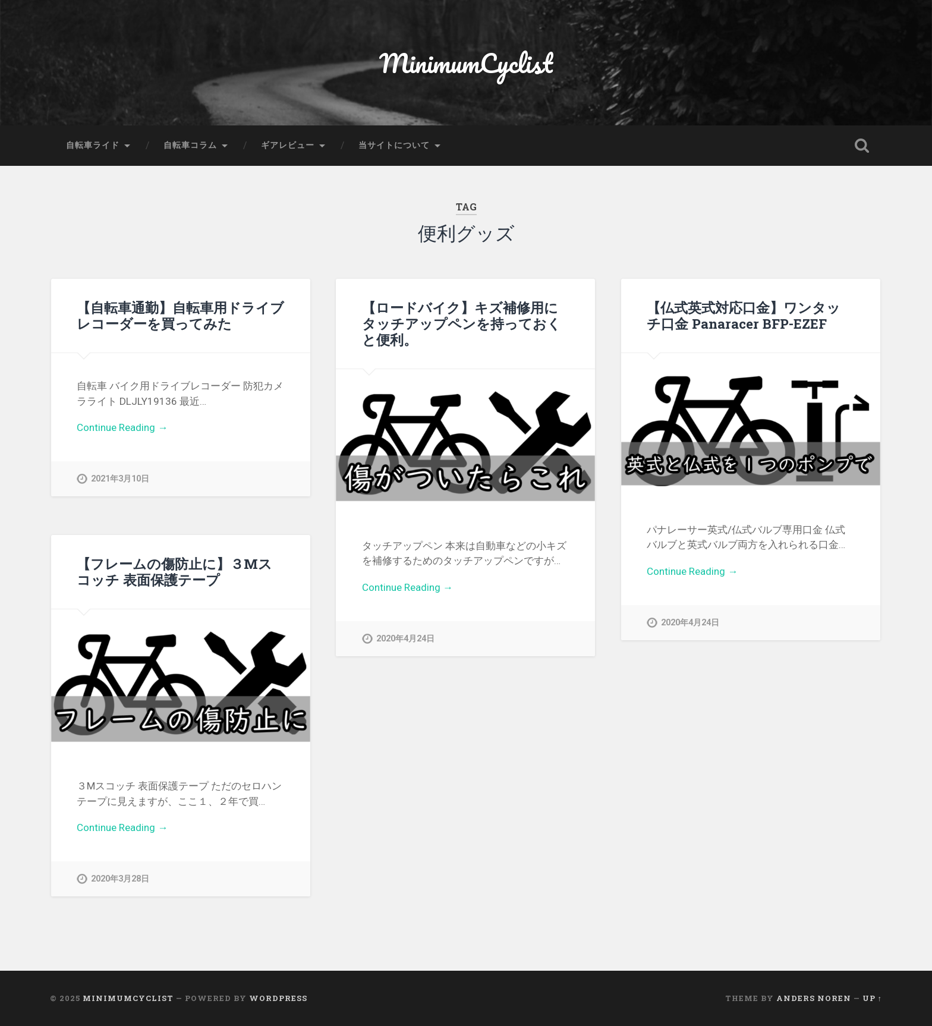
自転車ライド (92, 145)
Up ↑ (872, 998)
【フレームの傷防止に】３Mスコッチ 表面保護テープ (174, 571)
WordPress (278, 998)
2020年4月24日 (405, 639)
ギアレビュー (287, 145)
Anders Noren (813, 998)
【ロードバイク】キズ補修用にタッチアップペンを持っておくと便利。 (461, 323)
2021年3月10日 (120, 479)
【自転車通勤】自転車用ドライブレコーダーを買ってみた (180, 315)
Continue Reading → (122, 427)
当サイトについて (394, 145)
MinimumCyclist (466, 63)
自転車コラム (190, 145)
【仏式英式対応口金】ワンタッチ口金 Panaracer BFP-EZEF (743, 315)
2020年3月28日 (120, 879)
